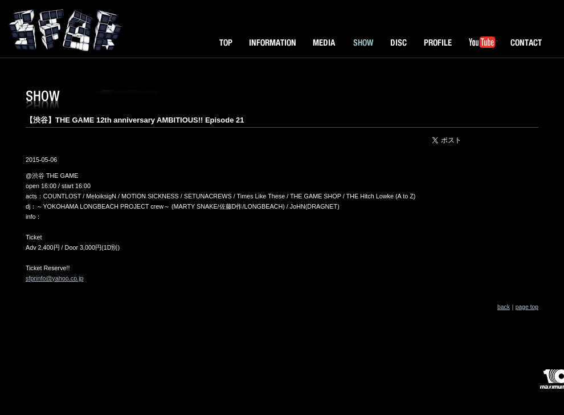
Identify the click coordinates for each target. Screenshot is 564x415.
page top (527, 307)
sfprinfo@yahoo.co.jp (55, 278)
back (503, 307)
